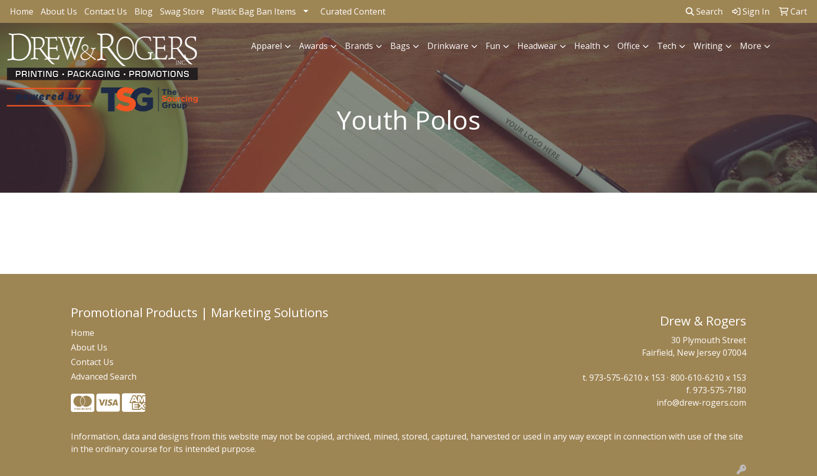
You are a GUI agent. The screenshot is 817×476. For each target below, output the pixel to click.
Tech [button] (666, 46)
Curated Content (353, 11)
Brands (359, 46)
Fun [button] (493, 46)
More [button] (750, 46)
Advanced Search (104, 376)
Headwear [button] (537, 46)
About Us (59, 11)
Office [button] (628, 46)
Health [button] (587, 46)
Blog (143, 11)
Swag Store (182, 11)
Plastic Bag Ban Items (254, 11)
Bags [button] (400, 46)
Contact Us (105, 11)
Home (21, 11)
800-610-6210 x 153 (708, 377)
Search (704, 11)
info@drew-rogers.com (701, 402)
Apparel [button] (266, 46)
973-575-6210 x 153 (627, 377)
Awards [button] (313, 46)
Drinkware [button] (447, 46)
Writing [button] (708, 46)
